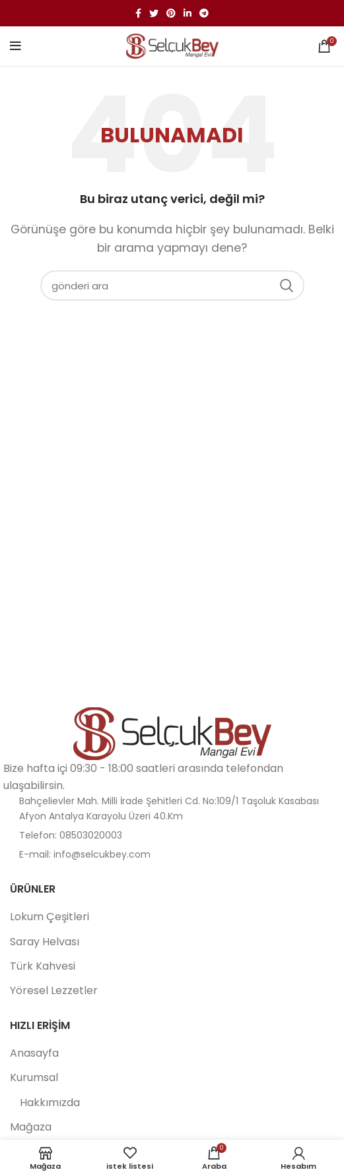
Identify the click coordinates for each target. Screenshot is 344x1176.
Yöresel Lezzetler (54, 991)
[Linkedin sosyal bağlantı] (187, 13)
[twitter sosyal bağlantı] (153, 13)
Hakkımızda (50, 1103)
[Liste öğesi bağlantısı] (172, 835)
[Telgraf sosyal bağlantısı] (204, 13)
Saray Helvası (44, 942)
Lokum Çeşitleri (49, 917)
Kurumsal (34, 1078)
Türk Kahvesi (42, 966)
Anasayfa (34, 1053)
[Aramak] (172, 285)
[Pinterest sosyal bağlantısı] (171, 13)
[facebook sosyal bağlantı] (138, 13)
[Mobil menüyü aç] (15, 46)
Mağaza (31, 1127)
